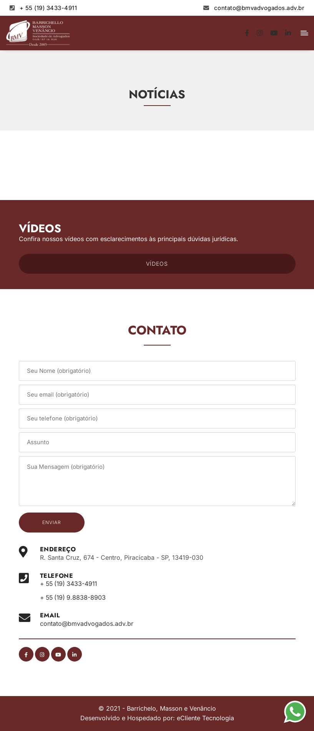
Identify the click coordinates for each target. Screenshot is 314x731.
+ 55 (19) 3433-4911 (48, 8)
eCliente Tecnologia (205, 718)
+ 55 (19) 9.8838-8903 (74, 597)
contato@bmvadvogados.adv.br (259, 8)
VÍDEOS (157, 263)
